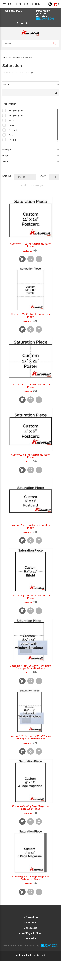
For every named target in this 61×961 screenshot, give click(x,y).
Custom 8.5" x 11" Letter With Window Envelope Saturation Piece (30, 667)
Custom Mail (14, 57)
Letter (11, 125)
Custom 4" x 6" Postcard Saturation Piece (30, 456)
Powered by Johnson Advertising (43, 13)
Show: (43, 175)
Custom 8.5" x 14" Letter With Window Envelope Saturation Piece (31, 737)
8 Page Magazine (16, 115)
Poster (12, 135)
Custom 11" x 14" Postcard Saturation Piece (30, 245)
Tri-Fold (12, 139)
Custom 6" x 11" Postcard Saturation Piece (30, 526)
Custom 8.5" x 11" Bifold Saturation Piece (30, 596)
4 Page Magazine (16, 110)
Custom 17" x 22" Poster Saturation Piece (30, 385)
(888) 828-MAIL (13, 11)
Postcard (13, 130)
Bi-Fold (12, 120)
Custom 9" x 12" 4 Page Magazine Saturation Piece (30, 807)
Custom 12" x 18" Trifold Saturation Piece (30, 315)
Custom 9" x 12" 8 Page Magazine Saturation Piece (30, 878)
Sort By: (6, 175)
